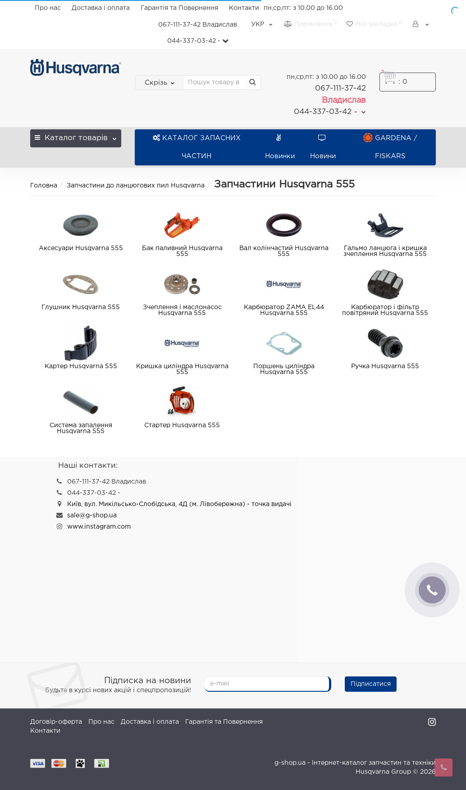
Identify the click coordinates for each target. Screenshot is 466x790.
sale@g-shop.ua (92, 515)
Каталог (76, 135)
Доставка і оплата (101, 8)
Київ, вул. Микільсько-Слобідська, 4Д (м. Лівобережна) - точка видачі (179, 504)
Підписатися (371, 684)
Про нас (48, 8)
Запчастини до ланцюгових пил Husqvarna (136, 185)
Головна (43, 185)
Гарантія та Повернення (179, 8)
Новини (323, 147)
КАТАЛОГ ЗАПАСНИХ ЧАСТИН (197, 147)
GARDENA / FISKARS (390, 147)
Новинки (280, 147)
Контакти (244, 8)
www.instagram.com (99, 527)
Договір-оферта (56, 722)
